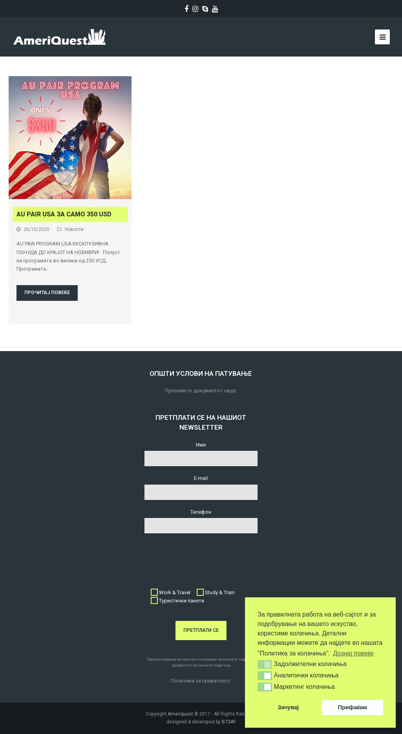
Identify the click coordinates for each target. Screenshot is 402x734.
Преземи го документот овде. (201, 391)
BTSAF (229, 722)
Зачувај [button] (288, 707)
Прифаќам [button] (352, 707)
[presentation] (204, 556)
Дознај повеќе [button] (353, 653)
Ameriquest (180, 714)
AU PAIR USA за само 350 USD (63, 214)
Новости (74, 229)
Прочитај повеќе (47, 292)
